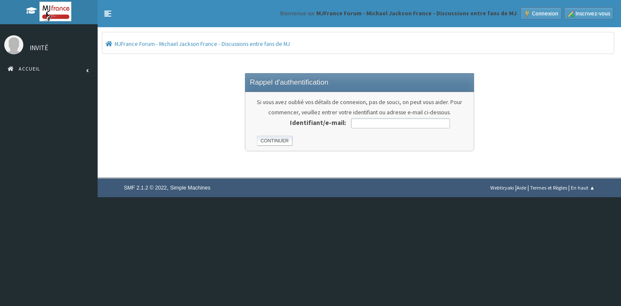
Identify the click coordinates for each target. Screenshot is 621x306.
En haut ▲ (583, 187)
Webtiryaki (502, 187)
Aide (521, 187)
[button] (107, 13)
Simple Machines (190, 188)
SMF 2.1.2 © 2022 (145, 188)
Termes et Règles (548, 187)
